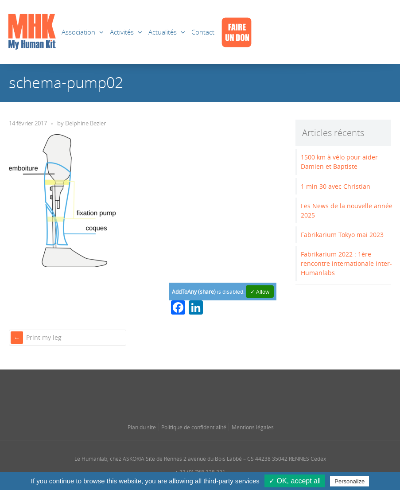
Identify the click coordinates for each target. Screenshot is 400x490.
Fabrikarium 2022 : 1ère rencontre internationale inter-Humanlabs (346, 263)
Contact (202, 31)
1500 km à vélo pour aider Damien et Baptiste (339, 162)
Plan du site (142, 427)
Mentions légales (253, 427)
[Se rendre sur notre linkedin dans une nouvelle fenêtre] (200, 391)
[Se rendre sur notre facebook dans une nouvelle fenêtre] (165, 391)
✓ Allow (259, 291)
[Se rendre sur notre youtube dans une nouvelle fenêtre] (235, 391)
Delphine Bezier (85, 123)
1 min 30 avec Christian (335, 186)
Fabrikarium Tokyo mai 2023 (342, 234)
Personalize (349, 481)
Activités (122, 31)
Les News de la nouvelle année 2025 (346, 210)
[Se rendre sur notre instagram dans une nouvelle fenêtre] (182, 391)
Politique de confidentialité (193, 427)
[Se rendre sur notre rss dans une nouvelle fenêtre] (217, 391)
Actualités (162, 31)
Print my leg (44, 337)
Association (78, 31)
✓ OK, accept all (295, 481)
